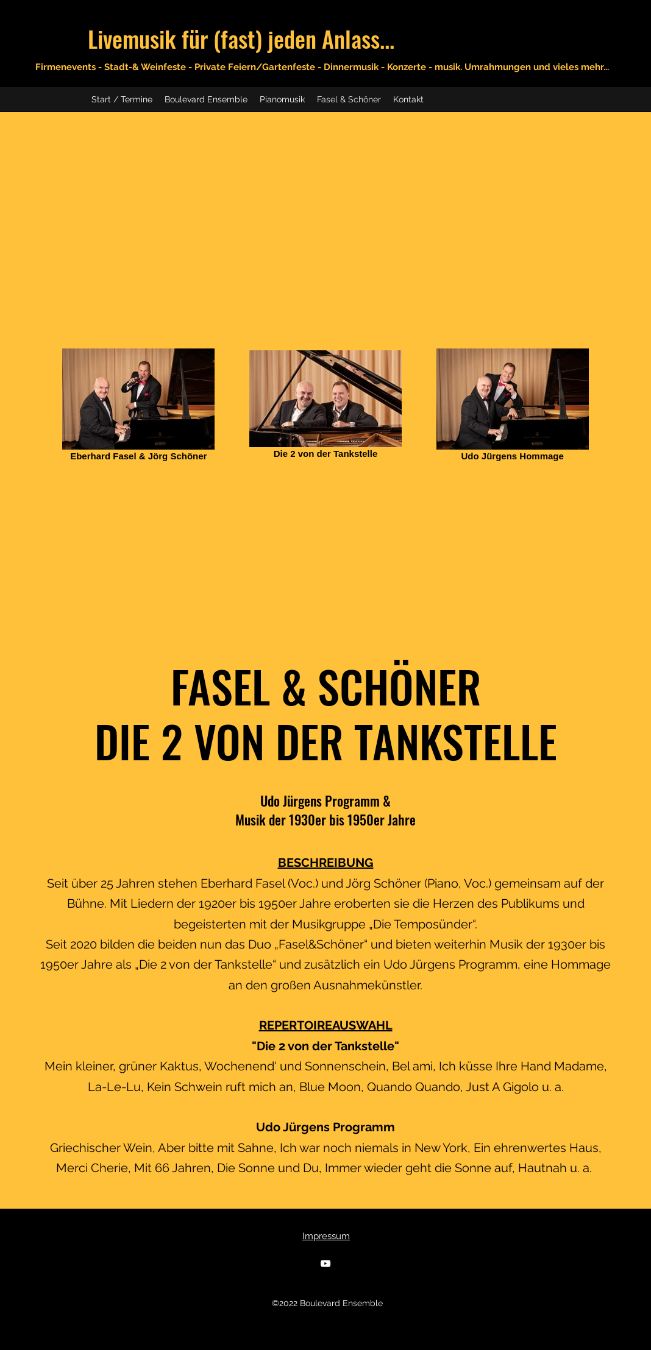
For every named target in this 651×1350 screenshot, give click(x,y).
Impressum (326, 1236)
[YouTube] (325, 1263)
